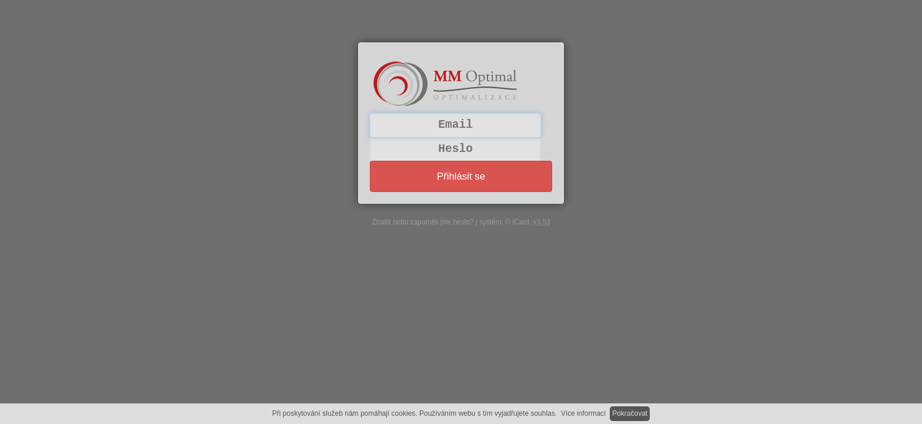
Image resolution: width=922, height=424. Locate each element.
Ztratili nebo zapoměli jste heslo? (422, 222)
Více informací (583, 413)
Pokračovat (629, 413)
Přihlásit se (461, 176)
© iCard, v (527, 222)
